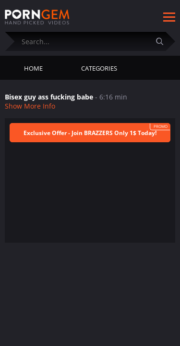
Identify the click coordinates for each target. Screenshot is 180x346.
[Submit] (163, 41)
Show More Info (30, 106)
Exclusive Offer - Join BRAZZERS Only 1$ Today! (90, 133)
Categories (99, 68)
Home (33, 68)
